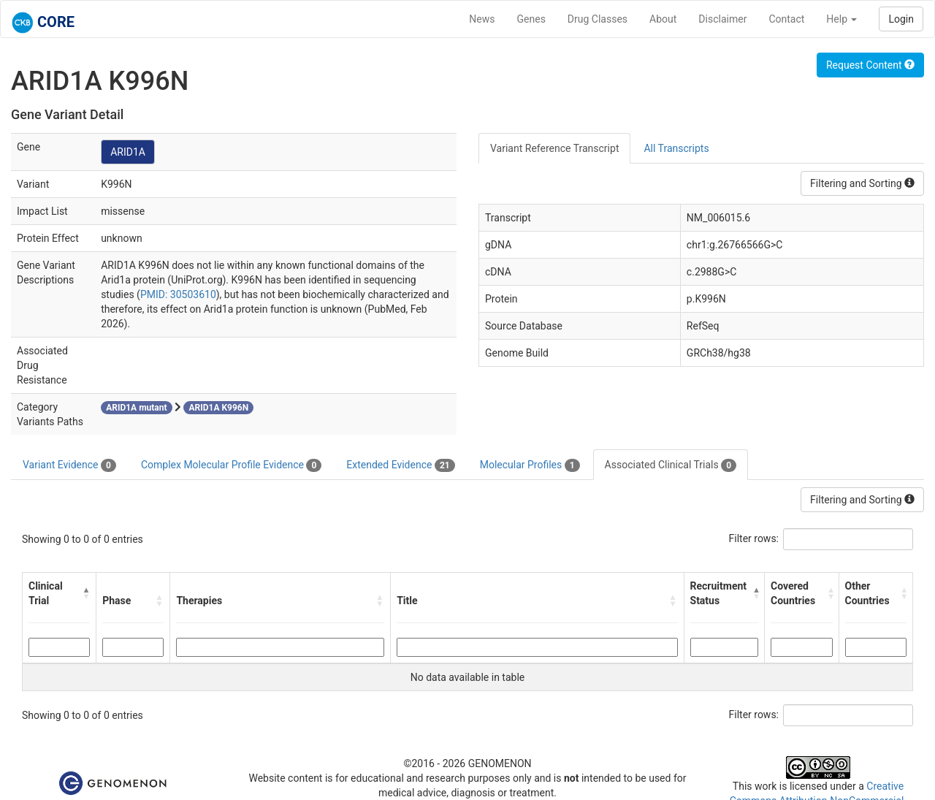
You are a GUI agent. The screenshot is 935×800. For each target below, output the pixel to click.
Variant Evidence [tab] (69, 465)
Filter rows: (754, 538)
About (662, 19)
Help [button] (841, 19)
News (482, 19)
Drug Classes (597, 19)
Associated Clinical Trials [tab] (671, 465)
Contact (786, 19)
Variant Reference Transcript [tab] (554, 148)
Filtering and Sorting (862, 183)
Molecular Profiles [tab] (530, 465)
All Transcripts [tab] (676, 148)
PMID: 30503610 (178, 294)
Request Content (870, 65)
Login (901, 19)
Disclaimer (722, 19)
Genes (531, 19)
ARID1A (127, 152)
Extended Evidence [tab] (400, 465)
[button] (87, 593)
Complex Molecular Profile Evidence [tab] (231, 465)
